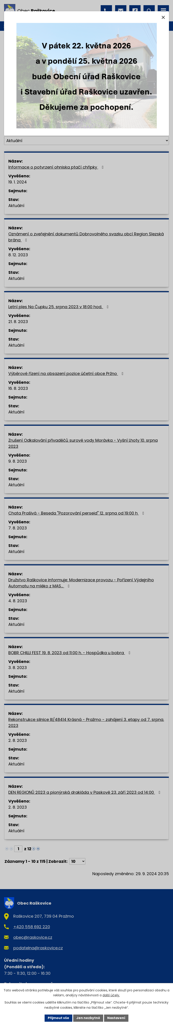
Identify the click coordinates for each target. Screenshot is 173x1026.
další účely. (111, 995)
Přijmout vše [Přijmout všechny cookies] (58, 1018)
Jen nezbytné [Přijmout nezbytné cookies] (88, 1018)
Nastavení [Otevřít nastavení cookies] (116, 1018)
